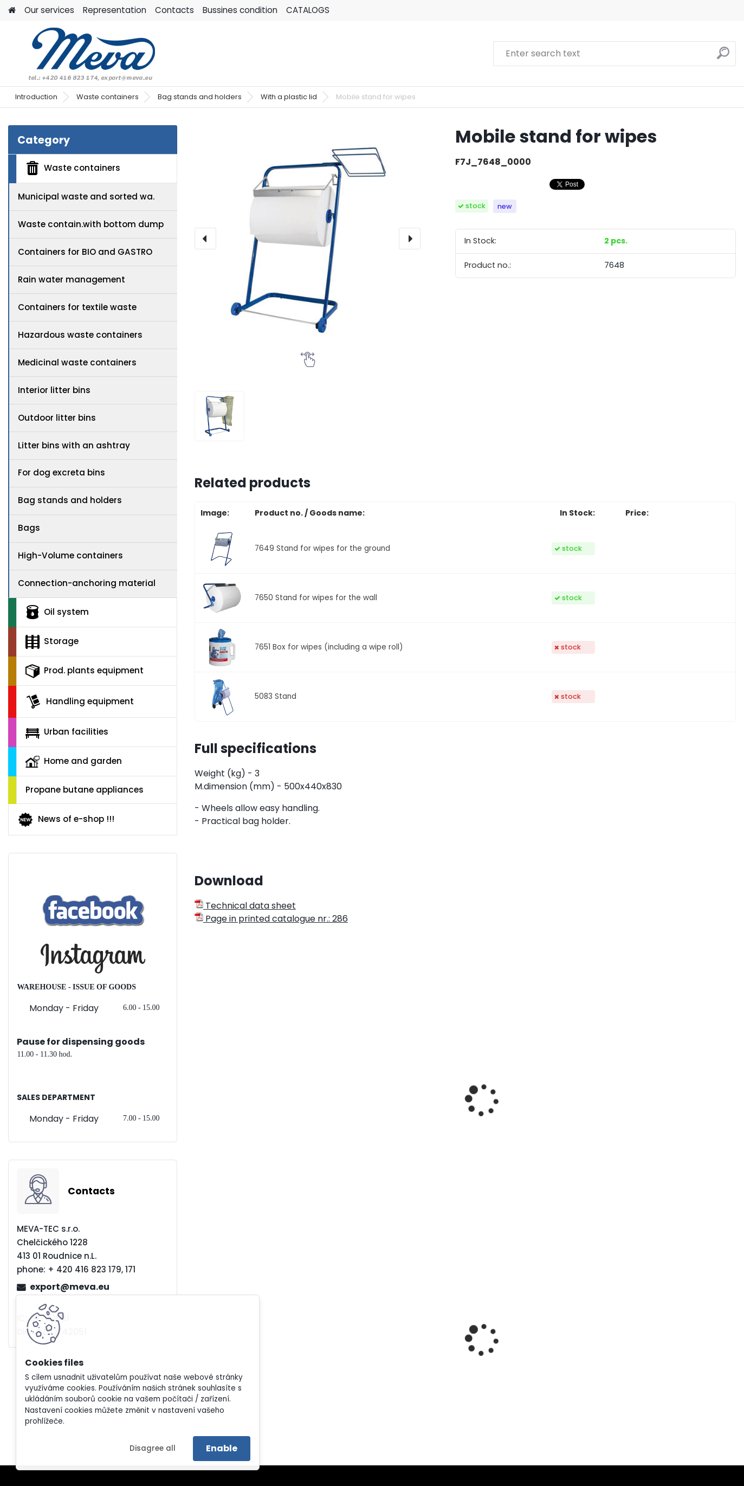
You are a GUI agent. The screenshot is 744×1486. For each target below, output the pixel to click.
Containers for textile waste (77, 307)
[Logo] (82, 54)
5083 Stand (275, 696)
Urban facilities (66, 732)
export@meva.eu (69, 1287)
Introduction (36, 97)
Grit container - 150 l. (521, 1365)
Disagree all (153, 1448)
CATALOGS (307, 10)
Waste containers (107, 97)
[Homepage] (12, 10)
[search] (723, 57)
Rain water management (71, 279)
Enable (221, 1448)
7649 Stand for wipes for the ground (322, 548)
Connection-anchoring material (87, 583)
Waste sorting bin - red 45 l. (670, 1360)
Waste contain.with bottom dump (91, 224)
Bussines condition (240, 10)
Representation (114, 10)
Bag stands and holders (200, 97)
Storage (52, 642)
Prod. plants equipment (84, 671)
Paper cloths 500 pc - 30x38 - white (248, 1106)
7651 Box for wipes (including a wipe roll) (329, 647)
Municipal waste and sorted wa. (86, 196)
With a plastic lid (289, 97)
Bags (29, 527)
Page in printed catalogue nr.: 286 (271, 918)
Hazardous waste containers (80, 334)
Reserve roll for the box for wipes (669, 1129)
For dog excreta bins (61, 472)
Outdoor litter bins (57, 417)
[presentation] (205, 238)
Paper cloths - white (382, 1100)
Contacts (174, 10)
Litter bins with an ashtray (74, 445)
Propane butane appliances (84, 789)
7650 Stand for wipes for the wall (316, 598)
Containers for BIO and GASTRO (85, 252)
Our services (49, 10)
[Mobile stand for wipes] (308, 238)
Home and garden (73, 761)
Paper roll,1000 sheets (522, 1123)
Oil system (57, 612)
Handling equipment (79, 701)
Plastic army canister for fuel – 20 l (392, 1360)
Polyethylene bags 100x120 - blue (257, 1360)
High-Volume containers (70, 555)
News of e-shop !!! (65, 820)
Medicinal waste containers (77, 362)
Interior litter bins (54, 390)
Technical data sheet (245, 905)
